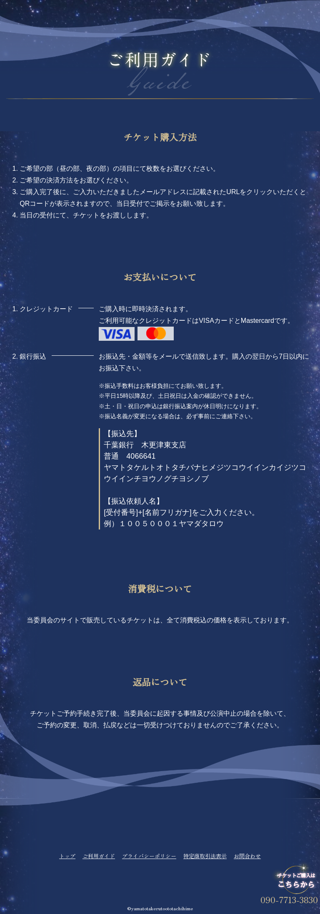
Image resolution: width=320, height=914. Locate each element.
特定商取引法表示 (205, 856)
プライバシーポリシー (149, 856)
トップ (67, 856)
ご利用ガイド (98, 856)
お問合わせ (247, 856)
